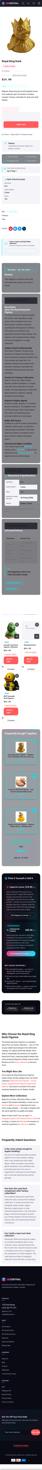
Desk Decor (11, 219)
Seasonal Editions (8, 1342)
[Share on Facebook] (15, 229)
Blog (3, 1362)
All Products (6, 1327)
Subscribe (35, 1432)
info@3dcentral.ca (8, 1314)
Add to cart (21, 124)
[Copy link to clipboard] (24, 229)
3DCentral (28, 448)
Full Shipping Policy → (14, 584)
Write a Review (21, 251)
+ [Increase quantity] (16, 116)
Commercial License (26, 454)
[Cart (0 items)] (39, 3)
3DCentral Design (16, 71)
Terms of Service (8, 1402)
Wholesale (5, 1370)
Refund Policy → (12, 590)
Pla (28, 219)
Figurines (5, 1338)
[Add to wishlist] (10, 109)
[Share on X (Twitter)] (20, 229)
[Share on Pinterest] (11, 229)
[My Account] (28, 3)
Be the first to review (20, 75)
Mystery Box (6, 1345)
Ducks (12, 215)
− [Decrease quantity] (6, 116)
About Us (5, 1359)
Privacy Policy (6, 1398)
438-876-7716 (6, 1311)
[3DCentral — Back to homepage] (11, 1279)
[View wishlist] (33, 3)
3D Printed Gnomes (8, 1334)
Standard (6, 222)
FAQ (3, 1387)
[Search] (22, 3)
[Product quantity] (11, 116)
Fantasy (20, 219)
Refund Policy (6, 1394)
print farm (21, 451)
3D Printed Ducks (8, 1330)
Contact (4, 1366)
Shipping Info (6, 1391)
